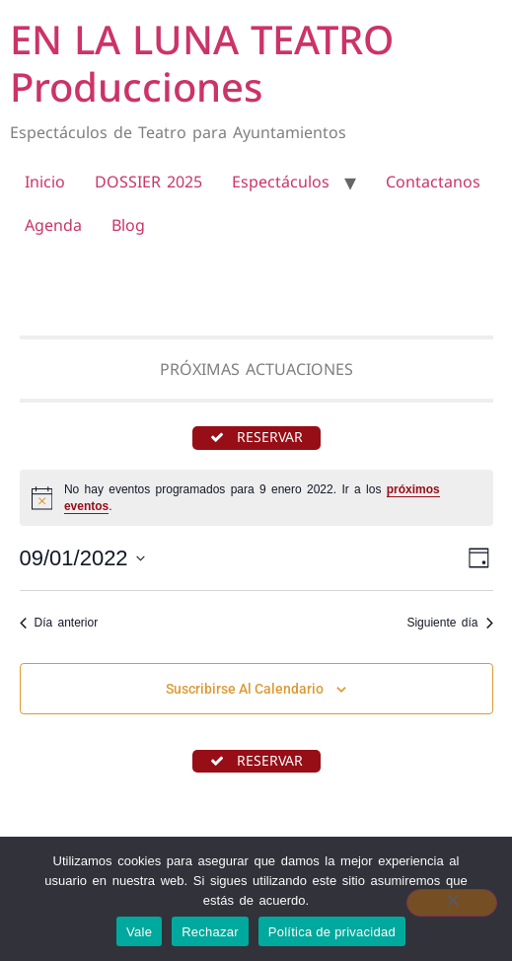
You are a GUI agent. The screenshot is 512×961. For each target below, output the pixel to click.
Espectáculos (280, 181)
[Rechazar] (451, 903)
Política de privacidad (332, 931)
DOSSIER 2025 (148, 181)
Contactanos (433, 181)
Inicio (45, 181)
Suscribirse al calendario (245, 689)
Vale (139, 931)
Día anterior (59, 622)
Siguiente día (449, 622)
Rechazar (210, 931)
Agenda (53, 225)
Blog (128, 225)
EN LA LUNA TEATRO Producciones (202, 62)
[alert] (256, 498)
